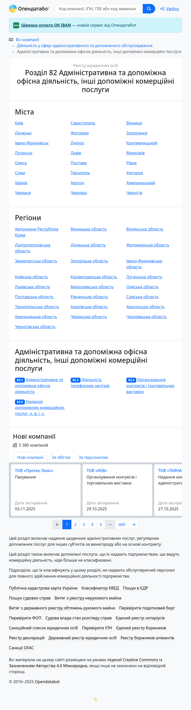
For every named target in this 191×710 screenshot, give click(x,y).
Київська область (31, 277)
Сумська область (142, 296)
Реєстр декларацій (27, 638)
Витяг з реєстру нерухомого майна (87, 598)
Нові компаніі (30, 457)
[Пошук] (99, 8)
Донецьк (23, 133)
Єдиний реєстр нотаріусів (140, 618)
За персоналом (93, 457)
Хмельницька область (36, 316)
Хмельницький (140, 182)
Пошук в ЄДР (135, 588)
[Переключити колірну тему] (95, 699)
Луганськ (23, 153)
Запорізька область (89, 261)
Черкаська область (89, 316)
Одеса (21, 163)
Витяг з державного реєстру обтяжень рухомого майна (62, 608)
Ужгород (134, 173)
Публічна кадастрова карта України (43, 588)
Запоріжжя (136, 133)
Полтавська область (34, 296)
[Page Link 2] (133, 524)
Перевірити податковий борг (147, 608)
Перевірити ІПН (97, 628)
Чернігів (134, 192)
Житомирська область (147, 245)
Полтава (79, 163)
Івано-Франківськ (31, 143)
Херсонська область (145, 306)
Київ (19, 123)
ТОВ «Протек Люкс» (34, 470)
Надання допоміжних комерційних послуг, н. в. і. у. (39, 407)
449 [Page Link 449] (121, 524)
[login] (169, 8)
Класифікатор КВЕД (100, 588)
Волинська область (144, 229)
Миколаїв (135, 153)
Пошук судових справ (29, 598)
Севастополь (83, 123)
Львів (76, 153)
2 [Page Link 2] (75, 524)
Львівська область (32, 287)
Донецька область (88, 245)
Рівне (131, 163)
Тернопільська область (37, 306)
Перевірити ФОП (25, 618)
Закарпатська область (36, 261)
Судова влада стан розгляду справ (78, 618)
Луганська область (144, 277)
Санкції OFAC (21, 648)
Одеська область (142, 287)
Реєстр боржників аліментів (147, 638)
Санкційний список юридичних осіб (43, 628)
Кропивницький (141, 143)
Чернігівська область (35, 326)
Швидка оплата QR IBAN (46, 25)
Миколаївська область (92, 287)
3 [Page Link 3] (84, 524)
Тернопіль (80, 173)
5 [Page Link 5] (101, 524)
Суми (20, 173)
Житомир (80, 133)
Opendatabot (47, 681)
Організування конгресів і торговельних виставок (150, 385)
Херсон (77, 182)
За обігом (61, 457)
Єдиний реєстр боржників (141, 628)
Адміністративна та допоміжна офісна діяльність (39, 385)
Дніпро (77, 143)
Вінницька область (89, 229)
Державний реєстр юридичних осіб (82, 638)
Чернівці (79, 192)
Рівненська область (89, 296)
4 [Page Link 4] (92, 524)
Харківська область (89, 306)
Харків (21, 182)
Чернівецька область (146, 316)
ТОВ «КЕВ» (97, 470)
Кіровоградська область (94, 277)
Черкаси (23, 192)
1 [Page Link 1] (67, 524)
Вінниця (134, 123)
